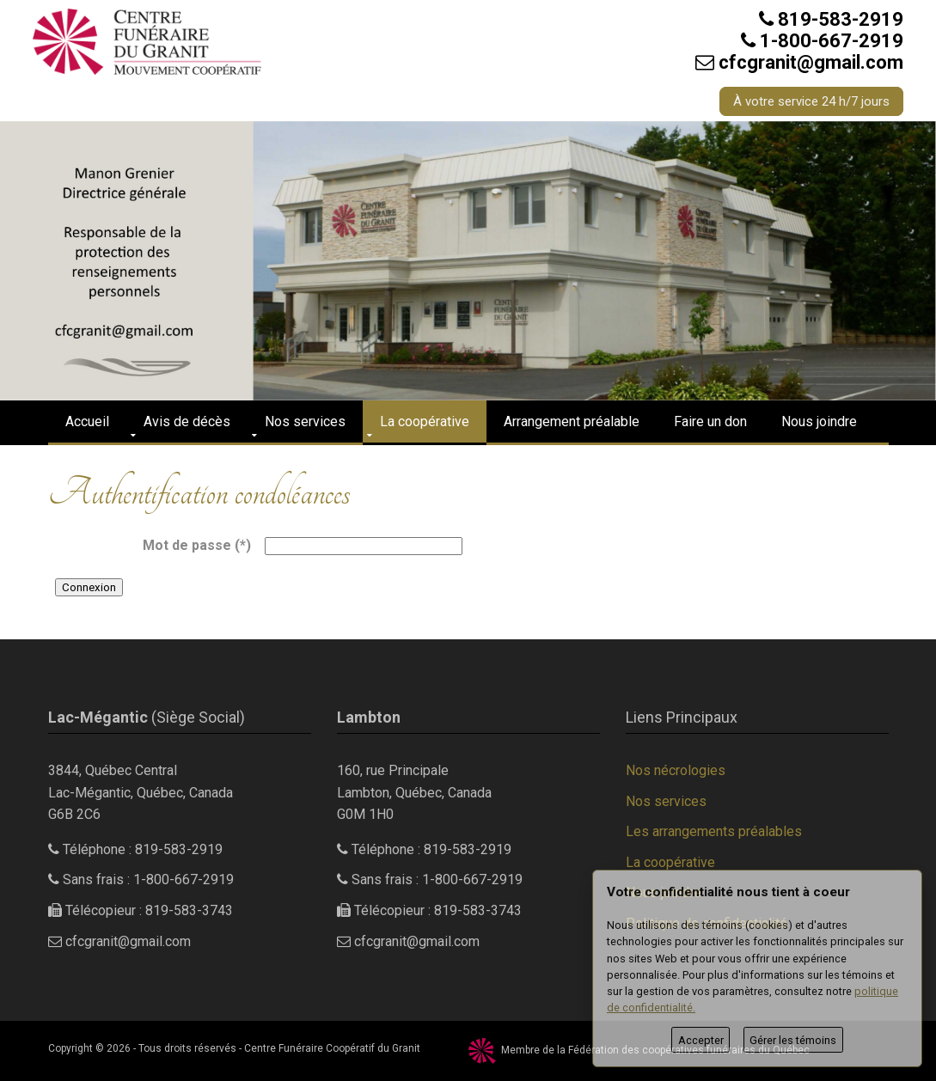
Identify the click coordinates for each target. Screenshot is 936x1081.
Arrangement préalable (571, 421)
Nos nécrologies (675, 770)
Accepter (701, 1040)
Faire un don (710, 421)
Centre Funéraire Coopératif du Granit (332, 1048)
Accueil (87, 421)
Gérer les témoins (792, 1040)
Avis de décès (187, 421)
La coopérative (424, 421)
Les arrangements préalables (714, 831)
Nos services (305, 421)
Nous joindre (819, 421)
